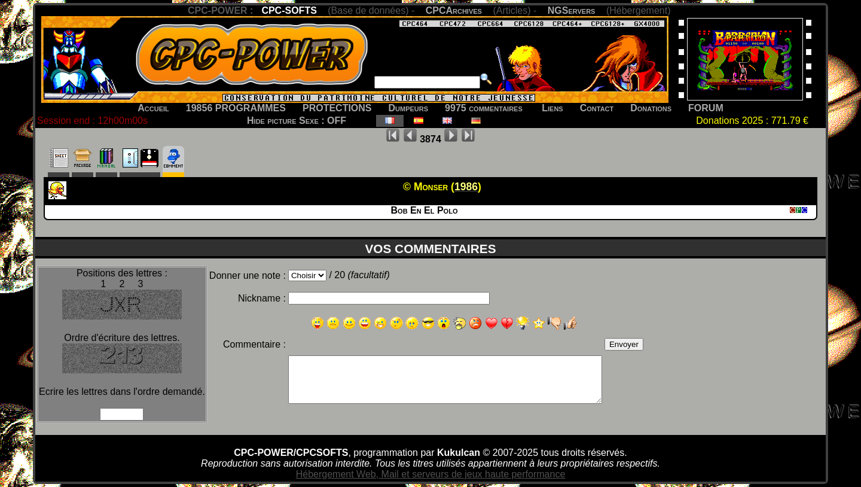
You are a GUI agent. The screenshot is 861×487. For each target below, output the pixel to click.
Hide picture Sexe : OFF (296, 120)
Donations (650, 108)
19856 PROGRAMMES (236, 108)
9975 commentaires (484, 108)
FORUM (705, 108)
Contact (597, 108)
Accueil (153, 108)
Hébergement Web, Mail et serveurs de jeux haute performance (431, 474)
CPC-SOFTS (288, 10)
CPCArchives (454, 10)
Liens (552, 108)
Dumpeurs (409, 108)
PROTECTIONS (337, 108)
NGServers (572, 10)
